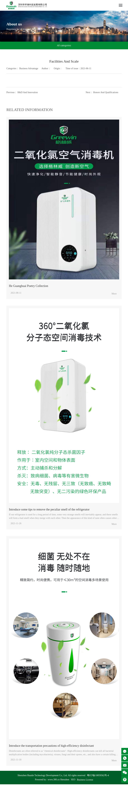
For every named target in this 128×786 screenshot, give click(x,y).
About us (14, 24)
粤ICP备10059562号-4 (98, 775)
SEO (73, 779)
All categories (64, 45)
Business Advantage (28, 68)
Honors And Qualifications (105, 92)
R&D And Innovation (28, 92)
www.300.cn (54, 779)
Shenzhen (64, 779)
